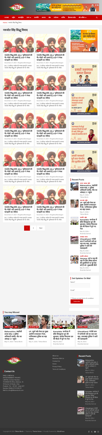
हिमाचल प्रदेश (72, 17)
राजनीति (36, 17)
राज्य (28, 17)
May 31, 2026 (84, 195)
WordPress (60, 431)
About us (55, 356)
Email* (80, 292)
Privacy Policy (56, 366)
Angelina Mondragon (24, 63)
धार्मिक (63, 17)
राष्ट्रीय (13, 17)
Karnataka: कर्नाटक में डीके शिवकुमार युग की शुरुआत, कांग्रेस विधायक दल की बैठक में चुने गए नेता (88, 224)
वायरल (86, 237)
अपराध (44, 17)
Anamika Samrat (85, 233)
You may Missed (11, 312)
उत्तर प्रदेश (82, 200)
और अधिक (82, 17)
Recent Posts (78, 179)
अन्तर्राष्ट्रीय (21, 17)
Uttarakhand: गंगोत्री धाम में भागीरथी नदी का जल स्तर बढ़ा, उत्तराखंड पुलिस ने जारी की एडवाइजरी (88, 243)
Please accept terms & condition (82, 298)
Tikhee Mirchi (84, 197)
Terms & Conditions (59, 369)
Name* (80, 284)
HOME (6, 17)
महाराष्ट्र (85, 183)
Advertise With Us (58, 358)
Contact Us (56, 361)
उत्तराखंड (82, 237)
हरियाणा (86, 256)
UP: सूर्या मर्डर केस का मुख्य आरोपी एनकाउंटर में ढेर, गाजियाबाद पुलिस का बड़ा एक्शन (88, 206)
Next (40, 228)
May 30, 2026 (84, 231)
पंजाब (6, 50)
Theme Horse (37, 431)
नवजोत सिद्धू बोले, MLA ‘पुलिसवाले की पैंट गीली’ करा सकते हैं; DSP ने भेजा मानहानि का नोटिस (18, 57)
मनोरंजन (56, 17)
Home (54, 364)
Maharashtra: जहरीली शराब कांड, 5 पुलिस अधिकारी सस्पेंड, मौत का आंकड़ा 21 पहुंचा (88, 188)
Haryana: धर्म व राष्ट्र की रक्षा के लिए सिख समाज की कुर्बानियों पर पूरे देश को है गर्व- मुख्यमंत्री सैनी (88, 261)
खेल (50, 17)
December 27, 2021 (10, 63)
